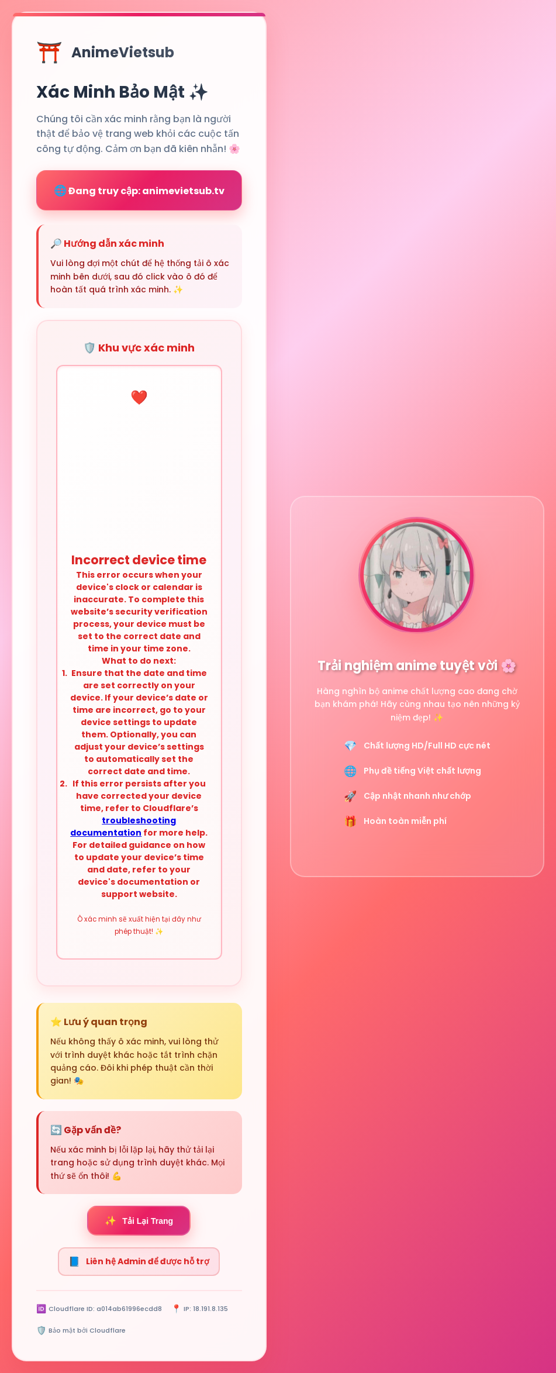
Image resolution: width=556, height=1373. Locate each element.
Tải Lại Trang (139, 1220)
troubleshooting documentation (123, 827)
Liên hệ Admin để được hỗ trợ (138, 1261)
